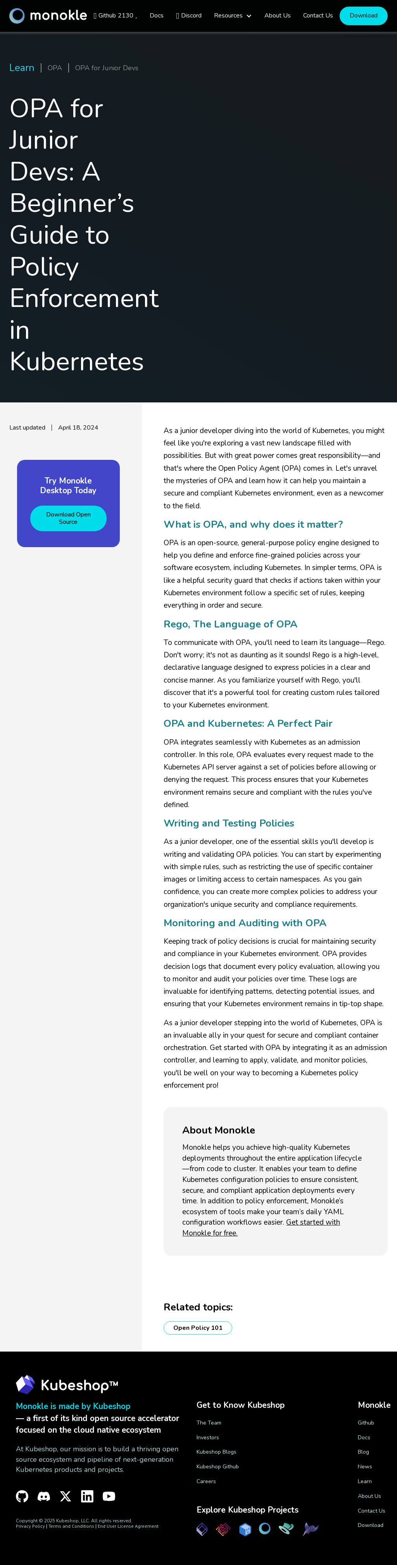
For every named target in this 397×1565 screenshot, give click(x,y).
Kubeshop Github (218, 1466)
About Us (369, 1496)
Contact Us (371, 1511)
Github (366, 1422)
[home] (48, 16)
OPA (55, 68)
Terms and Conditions (71, 1526)
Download (364, 15)
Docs (364, 1437)
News (365, 1466)
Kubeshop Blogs (216, 1452)
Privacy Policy (30, 1526)
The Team (209, 1422)
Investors (208, 1437)
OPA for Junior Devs (106, 68)
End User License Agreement (128, 1526)
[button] (233, 15)
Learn (22, 68)
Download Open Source (68, 518)
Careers (206, 1481)
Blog (363, 1452)
